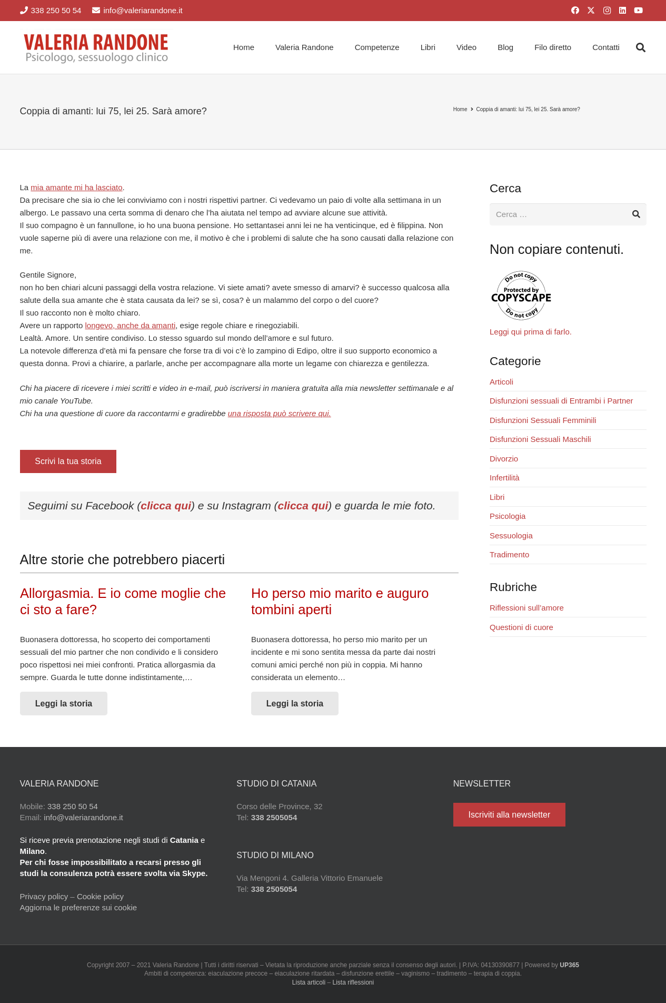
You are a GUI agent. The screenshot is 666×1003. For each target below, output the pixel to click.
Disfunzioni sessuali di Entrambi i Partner (561, 400)
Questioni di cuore (521, 627)
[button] (640, 47)
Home (460, 109)
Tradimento (509, 554)
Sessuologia (511, 535)
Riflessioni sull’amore (527, 607)
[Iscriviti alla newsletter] (509, 815)
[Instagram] (607, 10)
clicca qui (166, 505)
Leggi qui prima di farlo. (531, 331)
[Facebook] (575, 10)
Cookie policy (100, 896)
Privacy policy (44, 896)
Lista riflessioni (353, 982)
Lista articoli (308, 982)
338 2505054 (274, 817)
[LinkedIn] (623, 10)
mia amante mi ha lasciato (76, 187)
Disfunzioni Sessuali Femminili (543, 420)
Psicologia (507, 516)
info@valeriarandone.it (83, 817)
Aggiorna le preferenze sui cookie (78, 907)
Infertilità (505, 477)
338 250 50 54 (72, 806)
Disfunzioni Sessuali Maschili (540, 439)
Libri (497, 497)
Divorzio (504, 458)
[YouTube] (639, 10)
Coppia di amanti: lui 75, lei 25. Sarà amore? (528, 109)
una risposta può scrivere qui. (279, 413)
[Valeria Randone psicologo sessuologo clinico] (97, 47)
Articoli (501, 381)
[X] (591, 10)
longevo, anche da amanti (130, 325)
